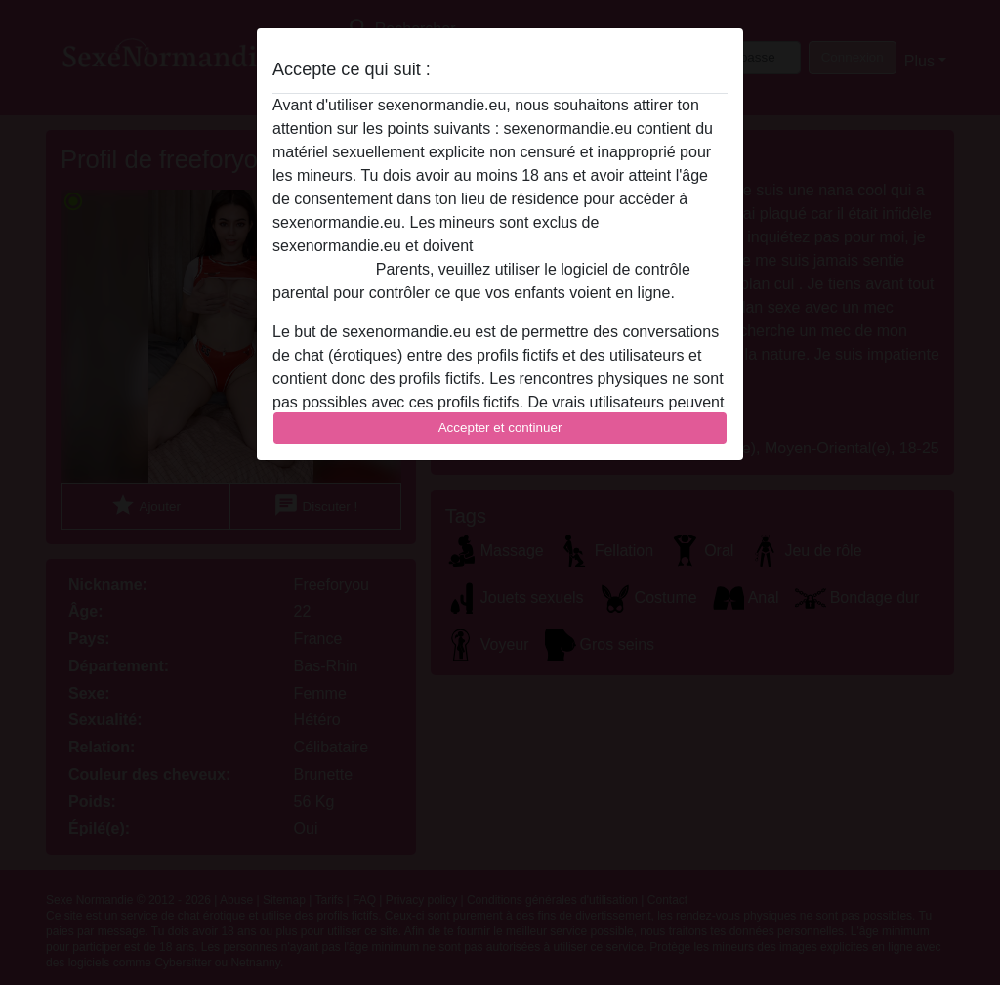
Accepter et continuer (500, 427)
